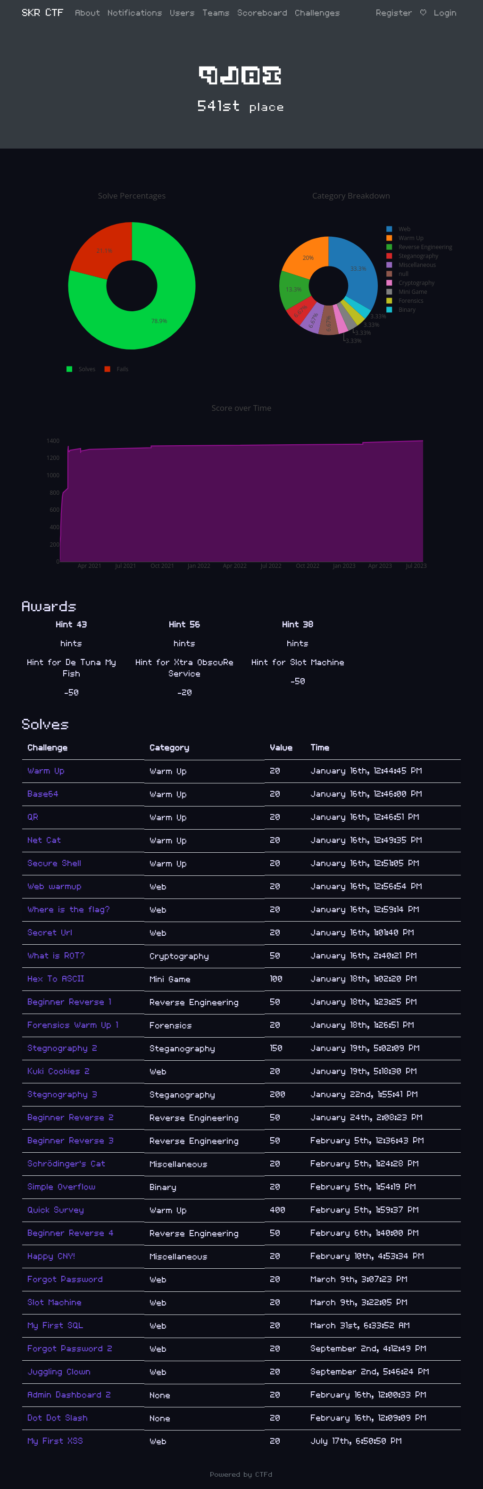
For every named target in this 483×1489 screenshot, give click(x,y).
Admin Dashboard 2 (69, 1394)
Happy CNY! (51, 1256)
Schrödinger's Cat (67, 1163)
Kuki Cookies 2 (59, 1071)
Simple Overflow (62, 1186)
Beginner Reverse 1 (69, 1002)
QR (33, 817)
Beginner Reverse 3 (71, 1140)
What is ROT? (56, 955)
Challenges (318, 12)
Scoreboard (263, 12)
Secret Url (50, 932)
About (87, 12)
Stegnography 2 (63, 1048)
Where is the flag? (69, 909)
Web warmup (55, 886)
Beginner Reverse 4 (71, 1233)
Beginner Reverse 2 (71, 1117)
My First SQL (56, 1325)
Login (445, 12)
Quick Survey (56, 1210)
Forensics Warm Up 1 (73, 1025)
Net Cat (44, 840)
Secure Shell (55, 863)
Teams (216, 12)
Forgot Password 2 (70, 1348)
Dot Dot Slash (58, 1418)
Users (182, 12)
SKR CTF (43, 13)
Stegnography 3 (63, 1094)
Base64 (43, 794)
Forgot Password (65, 1279)
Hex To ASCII (56, 978)
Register (394, 12)
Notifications (135, 12)
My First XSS (55, 1441)
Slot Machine (55, 1302)
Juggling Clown (59, 1371)
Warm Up (46, 770)
